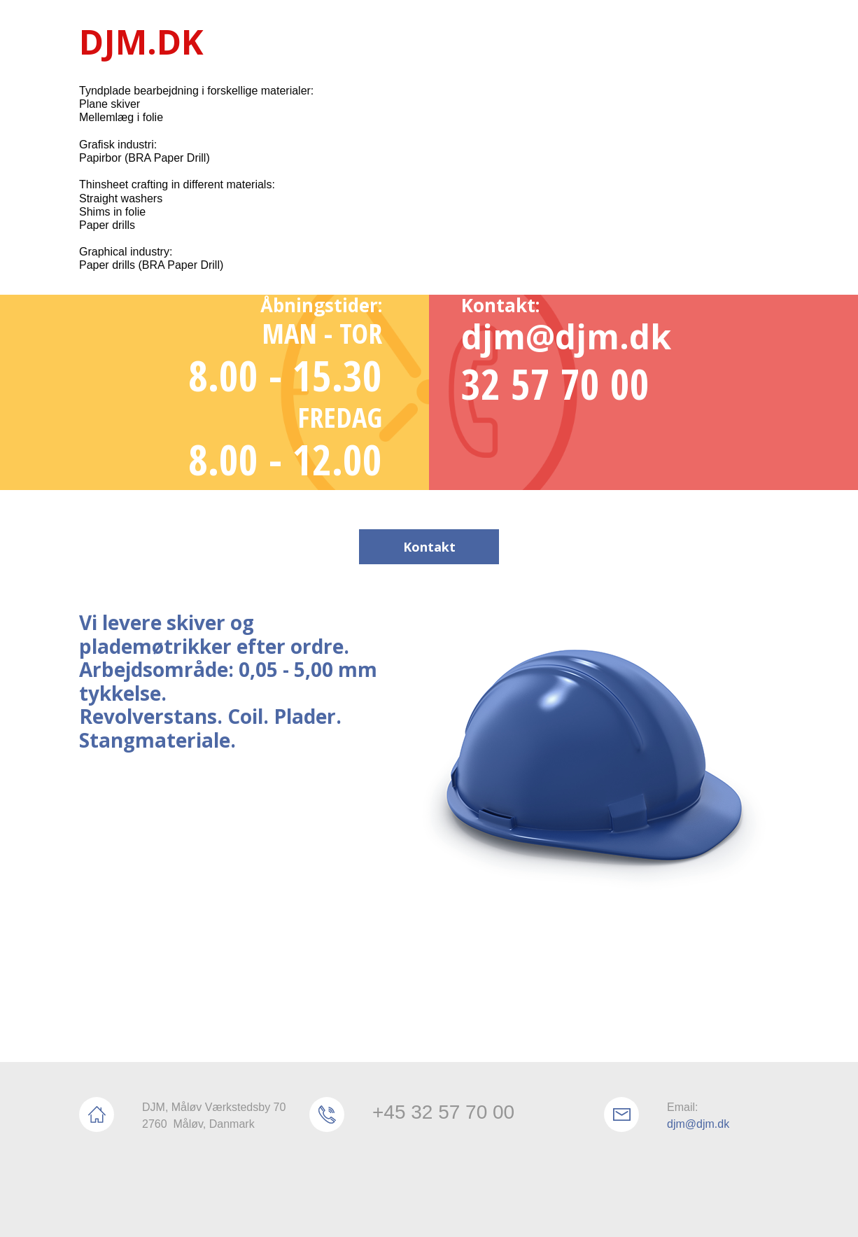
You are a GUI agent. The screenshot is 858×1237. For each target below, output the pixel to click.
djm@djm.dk (698, 1124)
